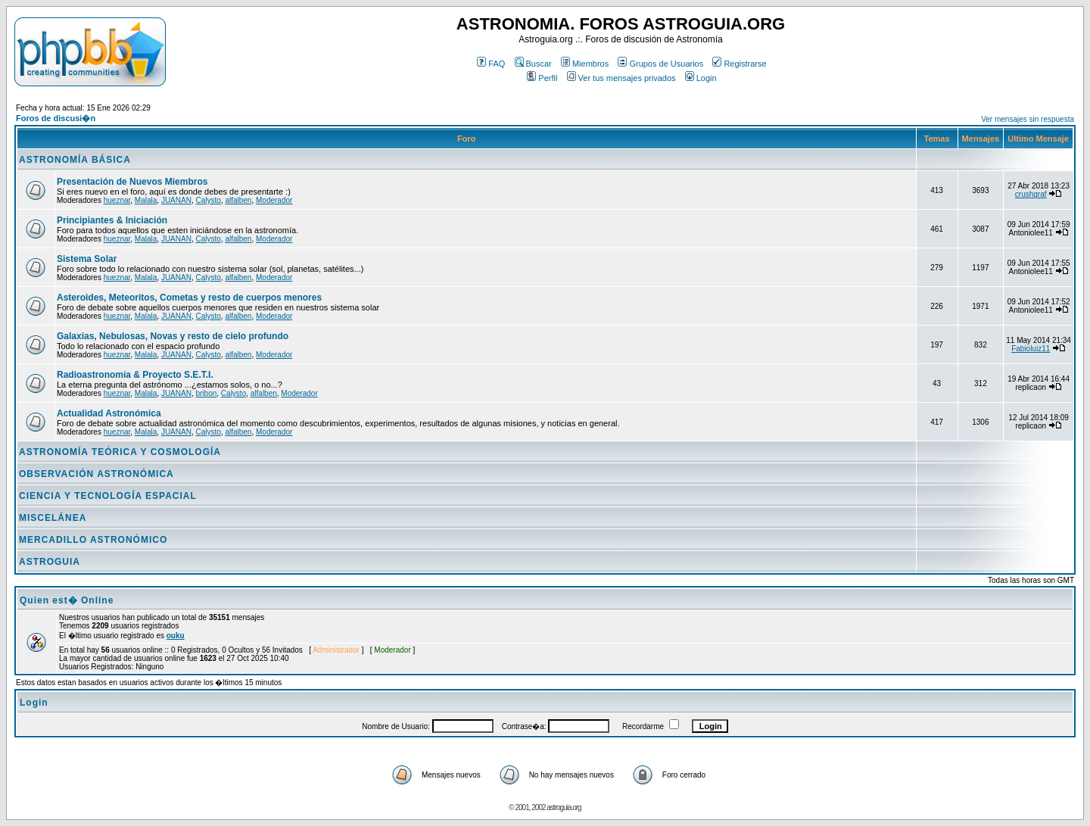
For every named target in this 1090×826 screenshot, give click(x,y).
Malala (146, 200)
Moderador (274, 200)
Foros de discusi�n (55, 118)
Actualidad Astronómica (109, 413)
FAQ (491, 63)
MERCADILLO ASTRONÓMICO (93, 540)
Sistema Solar (87, 259)
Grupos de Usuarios (660, 63)
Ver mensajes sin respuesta (1027, 119)
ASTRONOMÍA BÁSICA (75, 159)
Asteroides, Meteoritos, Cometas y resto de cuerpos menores (189, 297)
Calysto (207, 200)
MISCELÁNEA (52, 518)
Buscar (533, 63)
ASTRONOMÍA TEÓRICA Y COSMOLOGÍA (120, 452)
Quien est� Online (67, 600)
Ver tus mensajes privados (621, 78)
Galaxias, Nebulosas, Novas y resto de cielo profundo (172, 336)
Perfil (542, 78)
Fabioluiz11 (1030, 348)
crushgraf (1031, 194)
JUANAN (176, 200)
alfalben (238, 200)
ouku (176, 635)
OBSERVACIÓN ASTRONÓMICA (96, 474)
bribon (205, 393)
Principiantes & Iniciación (112, 220)
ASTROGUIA (49, 561)
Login (701, 78)
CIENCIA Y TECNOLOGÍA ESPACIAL (108, 496)
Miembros (585, 63)
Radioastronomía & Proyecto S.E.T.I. (135, 374)
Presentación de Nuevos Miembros (132, 181)
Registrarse (739, 63)
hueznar (117, 200)
